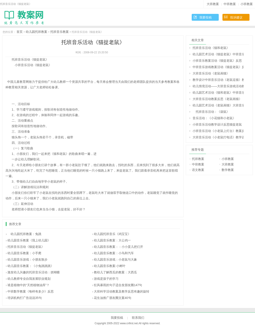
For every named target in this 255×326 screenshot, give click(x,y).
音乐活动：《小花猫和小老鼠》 (214, 118)
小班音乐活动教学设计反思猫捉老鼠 (217, 124)
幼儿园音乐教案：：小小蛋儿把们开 (118, 246)
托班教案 (198, 159)
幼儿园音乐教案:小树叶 (110, 266)
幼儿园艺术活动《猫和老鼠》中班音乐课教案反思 (218, 92)
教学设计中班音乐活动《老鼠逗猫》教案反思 (218, 80)
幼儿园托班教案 (36, 31)
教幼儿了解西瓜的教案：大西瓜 (115, 272)
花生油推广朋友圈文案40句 (112, 298)
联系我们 (138, 317)
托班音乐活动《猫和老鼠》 (211, 48)
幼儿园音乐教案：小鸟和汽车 (114, 253)
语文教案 (198, 170)
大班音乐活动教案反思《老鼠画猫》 (217, 99)
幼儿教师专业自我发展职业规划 (29, 278)
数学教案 (228, 170)
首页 (19, 31)
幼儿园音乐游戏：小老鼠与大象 (115, 259)
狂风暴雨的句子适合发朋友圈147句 (118, 285)
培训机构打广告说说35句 (24, 298)
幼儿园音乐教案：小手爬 (24, 253)
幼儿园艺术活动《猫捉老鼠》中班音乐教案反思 (218, 54)
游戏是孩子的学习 (106, 278)
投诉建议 (236, 17)
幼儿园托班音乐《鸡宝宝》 (112, 234)
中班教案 (230, 4)
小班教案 (246, 4)
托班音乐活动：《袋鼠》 (211, 111)
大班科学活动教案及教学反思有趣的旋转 (121, 291)
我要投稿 (205, 17)
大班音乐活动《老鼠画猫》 (211, 73)
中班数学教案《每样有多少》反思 (30, 291)
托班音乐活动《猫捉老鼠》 (25, 246)
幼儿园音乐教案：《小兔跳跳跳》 (30, 266)
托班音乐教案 (59, 31)
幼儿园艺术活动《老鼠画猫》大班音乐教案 (218, 105)
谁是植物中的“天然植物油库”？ (28, 285)
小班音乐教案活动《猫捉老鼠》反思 (217, 60)
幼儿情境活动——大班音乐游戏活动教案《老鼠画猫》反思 (218, 86)
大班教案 (213, 4)
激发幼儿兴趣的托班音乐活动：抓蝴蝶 (33, 272)
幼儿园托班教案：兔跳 (24, 234)
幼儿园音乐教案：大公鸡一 (112, 240)
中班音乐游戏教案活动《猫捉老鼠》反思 (218, 67)
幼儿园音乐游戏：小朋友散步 (27, 259)
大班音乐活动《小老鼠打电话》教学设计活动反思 (218, 137)
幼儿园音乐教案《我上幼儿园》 (29, 240)
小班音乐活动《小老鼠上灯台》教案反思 (218, 131)
